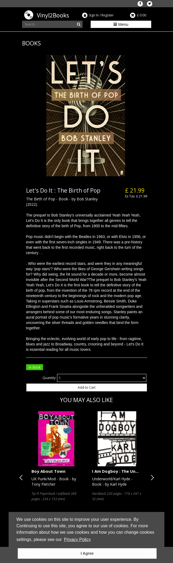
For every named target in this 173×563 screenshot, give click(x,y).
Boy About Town (48, 471)
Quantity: (49, 378)
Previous (22, 477)
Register (107, 15)
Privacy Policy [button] (77, 539)
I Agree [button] (87, 553)
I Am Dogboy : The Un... (115, 471)
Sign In (94, 15)
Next (151, 477)
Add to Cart (87, 387)
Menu (121, 24)
